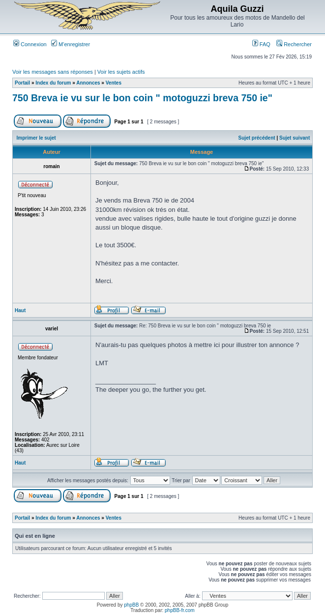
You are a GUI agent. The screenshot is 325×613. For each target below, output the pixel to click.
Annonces (88, 83)
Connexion (30, 44)
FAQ (261, 44)
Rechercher (294, 44)
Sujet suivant (294, 138)
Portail (22, 83)
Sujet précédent (256, 138)
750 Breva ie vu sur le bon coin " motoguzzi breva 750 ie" (142, 97)
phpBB (131, 605)
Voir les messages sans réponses (52, 72)
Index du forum (53, 83)
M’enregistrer (70, 44)
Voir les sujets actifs (121, 72)
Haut (20, 310)
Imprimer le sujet (36, 138)
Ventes (113, 83)
